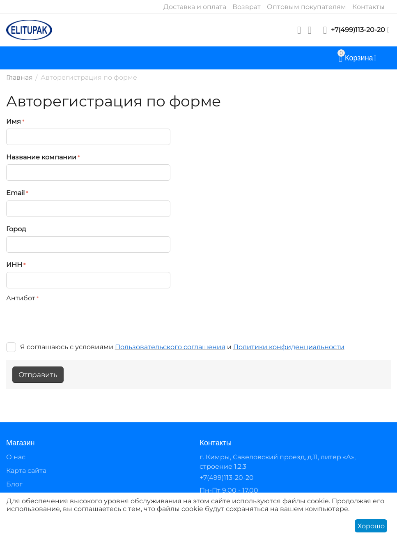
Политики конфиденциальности (288, 347)
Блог (14, 484)
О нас (15, 457)
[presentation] (68, 321)
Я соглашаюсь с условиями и (175, 347)
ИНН (14, 265)
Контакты (368, 7)
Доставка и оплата (194, 7)
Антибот (20, 298)
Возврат (246, 7)
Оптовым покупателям (306, 7)
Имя (13, 121)
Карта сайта (26, 471)
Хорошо (371, 526)
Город (16, 229)
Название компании (41, 157)
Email (15, 193)
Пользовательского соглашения (170, 347)
